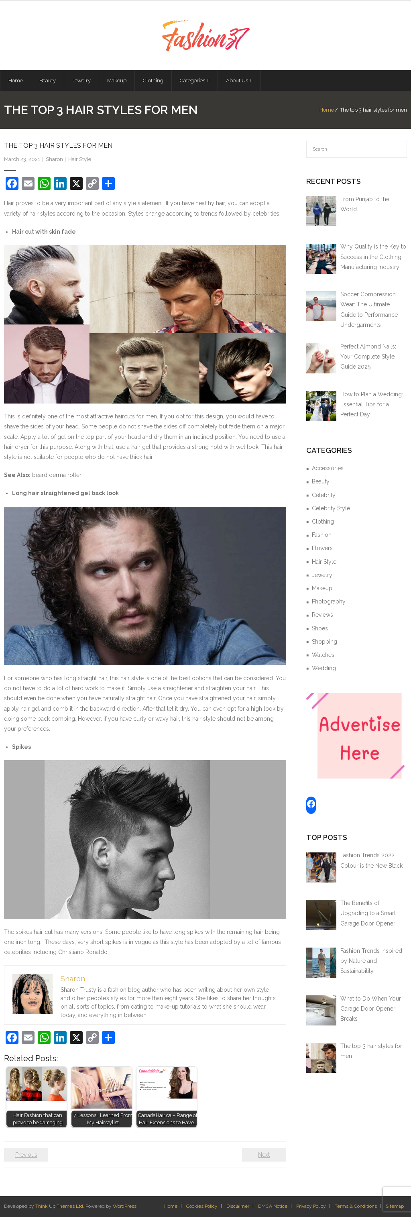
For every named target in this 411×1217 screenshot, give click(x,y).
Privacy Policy (311, 1206)
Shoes (320, 628)
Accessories (328, 468)
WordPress (124, 1206)
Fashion (322, 535)
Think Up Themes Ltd (59, 1206)
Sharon (54, 159)
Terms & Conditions (356, 1206)
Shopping (324, 641)
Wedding (324, 668)
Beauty (321, 481)
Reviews (322, 615)
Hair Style (79, 159)
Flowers (322, 548)
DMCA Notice (272, 1206)
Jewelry (322, 575)
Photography (329, 601)
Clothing (323, 521)
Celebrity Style (331, 508)
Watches (323, 655)
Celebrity (324, 495)
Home (326, 110)
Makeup (322, 588)
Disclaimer (237, 1206)
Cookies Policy (202, 1206)
